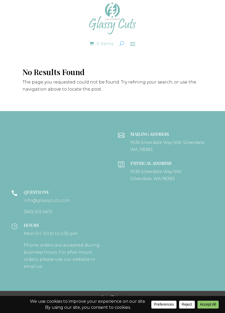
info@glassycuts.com (47, 200)
